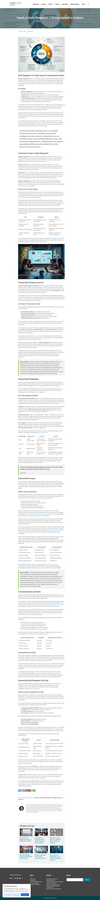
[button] (88, 4)
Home (19, 797)
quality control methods (26, 761)
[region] (17, 890)
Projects (57, 4)
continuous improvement (25, 185)
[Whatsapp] (32, 790)
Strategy (43, 4)
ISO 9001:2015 (21, 82)
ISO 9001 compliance (41, 122)
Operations (65, 4)
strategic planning (56, 238)
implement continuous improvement (55, 604)
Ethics (83, 4)
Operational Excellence (27, 797)
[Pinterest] (29, 790)
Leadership (36, 4)
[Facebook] (19, 790)
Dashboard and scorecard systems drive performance (42, 514)
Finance (50, 4)
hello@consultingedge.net (15, 875)
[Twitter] (22, 790)
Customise (8, 894)
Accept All (25, 894)
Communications (74, 4)
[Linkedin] (27, 790)
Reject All (16, 894)
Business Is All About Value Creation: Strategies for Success (40, 856)
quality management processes (43, 663)
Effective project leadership (56, 530)
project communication (42, 774)
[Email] (34, 790)
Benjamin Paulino (22, 31)
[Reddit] (24, 790)
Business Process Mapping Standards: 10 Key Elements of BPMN (25, 839)
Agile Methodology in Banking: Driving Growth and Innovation (26, 856)
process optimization (43, 432)
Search (87, 879)
